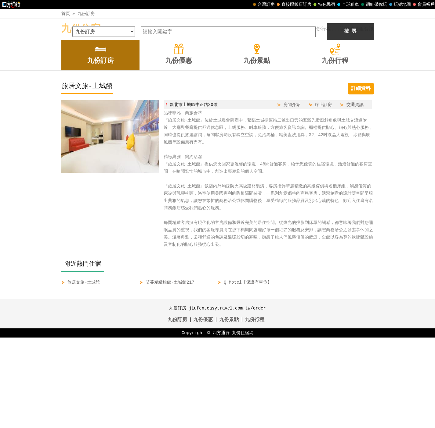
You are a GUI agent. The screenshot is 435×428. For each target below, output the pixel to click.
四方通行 (221, 423)
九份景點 (229, 410)
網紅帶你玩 (373, 4)
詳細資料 (361, 179)
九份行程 (254, 410)
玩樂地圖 (399, 4)
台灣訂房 (263, 4)
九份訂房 (86, 13)
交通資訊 (355, 195)
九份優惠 (203, 410)
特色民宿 (323, 4)
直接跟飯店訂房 (293, 4)
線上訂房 (323, 195)
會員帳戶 (423, 4)
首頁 (65, 13)
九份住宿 (80, 29)
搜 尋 (350, 121)
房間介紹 (291, 195)
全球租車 (347, 4)
